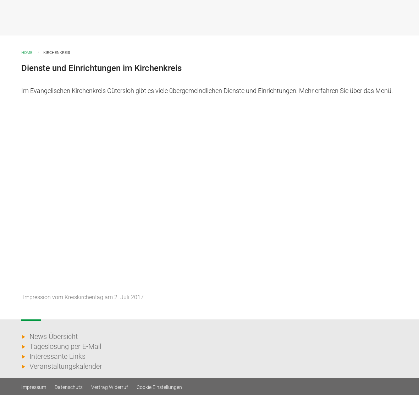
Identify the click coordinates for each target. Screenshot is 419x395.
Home (26, 52)
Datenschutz (69, 387)
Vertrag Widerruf (109, 387)
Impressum (33, 387)
